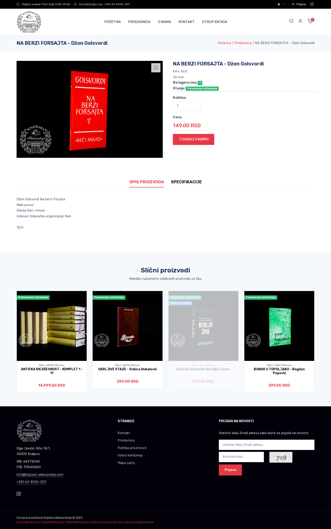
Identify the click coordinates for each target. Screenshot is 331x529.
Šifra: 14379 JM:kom (127, 365)
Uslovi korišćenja (130, 455)
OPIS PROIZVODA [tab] (146, 181)
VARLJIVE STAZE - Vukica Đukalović (127, 369)
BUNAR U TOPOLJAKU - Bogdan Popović (279, 371)
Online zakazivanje (127, 522)
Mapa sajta (126, 463)
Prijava (299, 4)
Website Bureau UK (82, 522)
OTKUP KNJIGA (214, 22)
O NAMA (164, 22)
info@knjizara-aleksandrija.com (40, 475)
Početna (224, 43)
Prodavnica (242, 43)
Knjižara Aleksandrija (58, 517)
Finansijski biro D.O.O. (30, 522)
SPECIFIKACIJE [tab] (186, 181)
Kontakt (124, 433)
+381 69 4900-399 (31, 482)
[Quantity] (186, 106)
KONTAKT (187, 22)
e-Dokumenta (104, 522)
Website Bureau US (56, 522)
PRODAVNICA (139, 22)
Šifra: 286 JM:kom (203, 365)
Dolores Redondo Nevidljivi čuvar (203, 369)
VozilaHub (147, 522)
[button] (300, 21)
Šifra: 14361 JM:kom (279, 365)
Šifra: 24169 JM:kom (51, 365)
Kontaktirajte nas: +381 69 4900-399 (102, 4)
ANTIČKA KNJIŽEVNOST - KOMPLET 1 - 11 (52, 371)
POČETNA (112, 22)
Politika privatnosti (132, 448)
